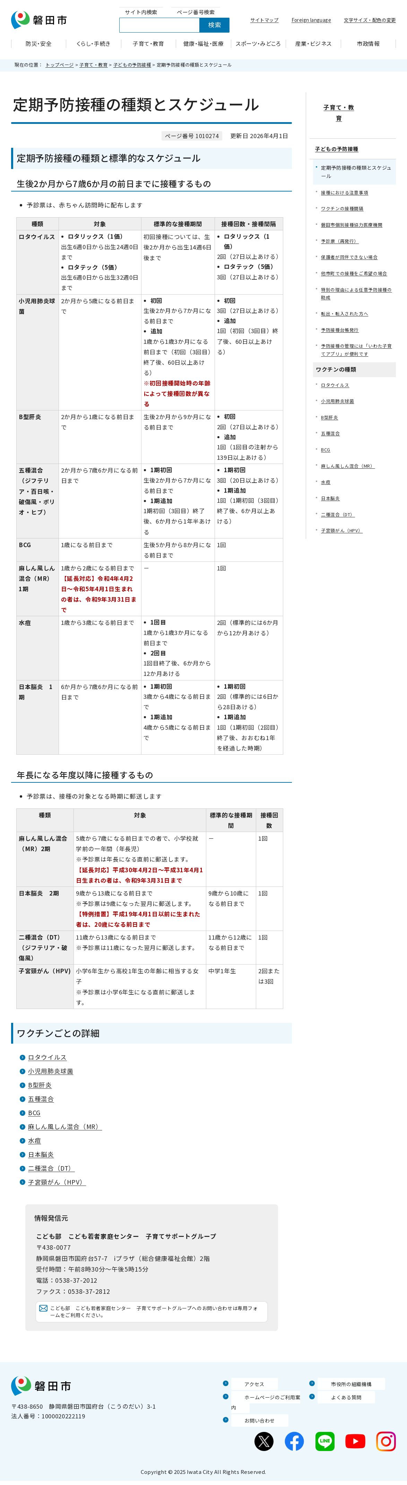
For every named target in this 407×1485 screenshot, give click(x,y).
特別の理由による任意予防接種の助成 (356, 278)
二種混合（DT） (51, 1168)
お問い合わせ (249, 1424)
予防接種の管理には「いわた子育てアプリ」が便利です (356, 337)
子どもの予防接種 (132, 64)
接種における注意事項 (346, 173)
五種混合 (41, 1098)
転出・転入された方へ (346, 299)
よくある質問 (336, 1411)
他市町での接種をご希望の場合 (356, 257)
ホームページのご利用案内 (267, 1411)
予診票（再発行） (341, 223)
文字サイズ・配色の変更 (370, 19)
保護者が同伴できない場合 (351, 240)
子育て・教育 (93, 64)
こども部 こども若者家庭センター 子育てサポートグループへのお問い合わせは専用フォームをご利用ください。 (155, 1319)
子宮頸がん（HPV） (57, 1182)
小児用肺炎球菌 (50, 1071)
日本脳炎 (41, 1154)
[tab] (141, 12)
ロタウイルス (47, 1057)
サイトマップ (264, 19)
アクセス (243, 1397)
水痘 (34, 1140)
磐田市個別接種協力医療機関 (354, 207)
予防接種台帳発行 (341, 315)
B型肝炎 (40, 1084)
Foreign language (311, 19)
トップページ (59, 64)
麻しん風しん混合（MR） (65, 1126)
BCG (34, 1112)
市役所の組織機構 (342, 1397)
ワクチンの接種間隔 (344, 190)
